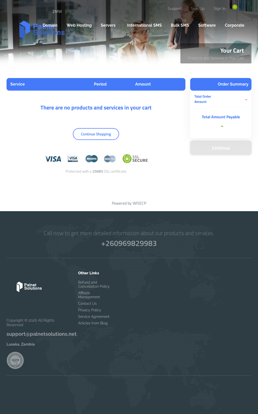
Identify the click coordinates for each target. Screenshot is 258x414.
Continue (221, 147)
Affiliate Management (89, 295)
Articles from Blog (93, 323)
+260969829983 (129, 243)
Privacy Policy (89, 310)
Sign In (220, 8)
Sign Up (197, 8)
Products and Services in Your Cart (216, 58)
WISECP (139, 203)
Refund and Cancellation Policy (94, 284)
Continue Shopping (96, 134)
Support (175, 8)
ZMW (57, 11)
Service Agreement (94, 317)
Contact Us (87, 304)
